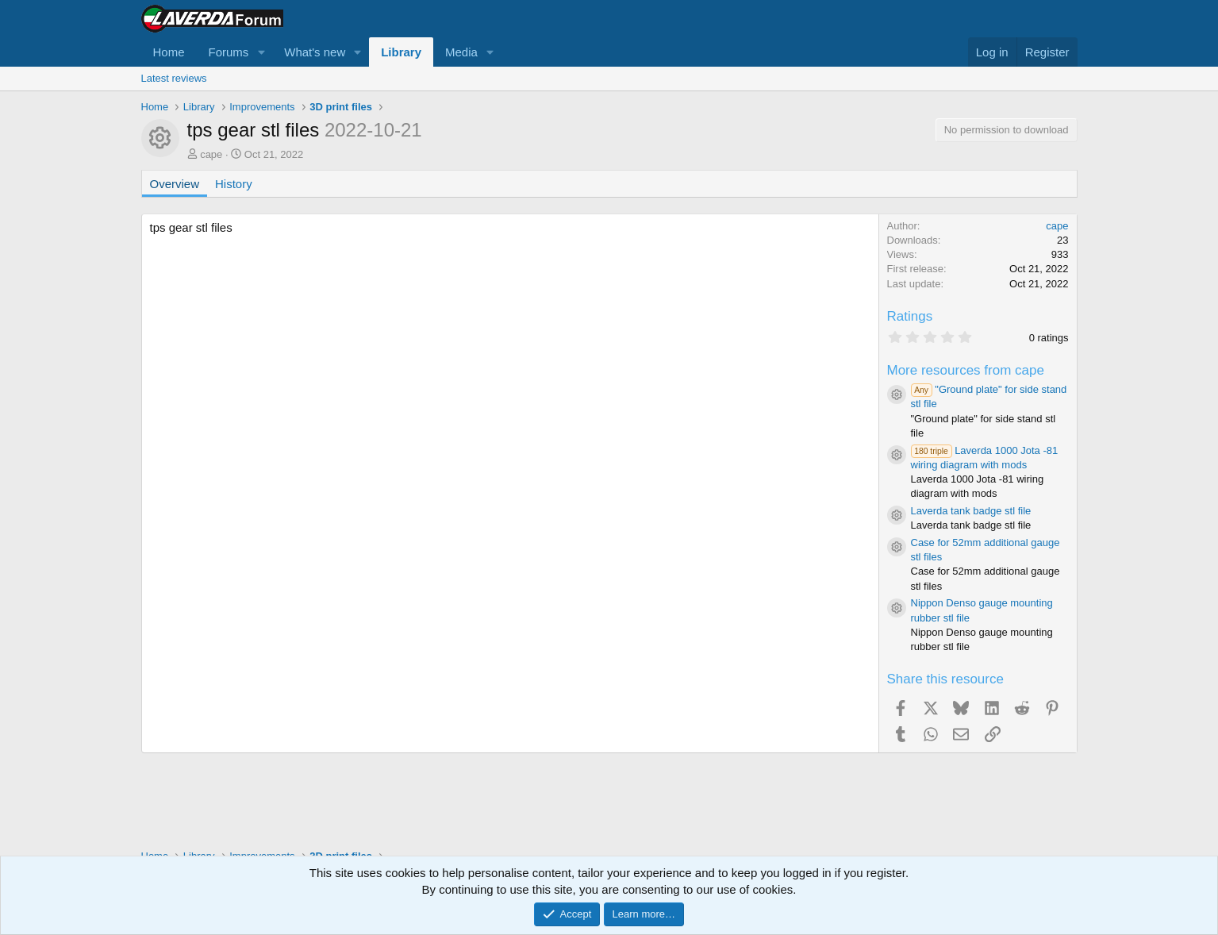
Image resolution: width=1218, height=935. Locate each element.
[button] (261, 52)
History (233, 183)
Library (401, 52)
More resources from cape (965, 370)
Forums (229, 52)
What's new (314, 52)
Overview (175, 183)
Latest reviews (174, 78)
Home (169, 52)
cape (211, 154)
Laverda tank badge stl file (971, 511)
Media (461, 52)
